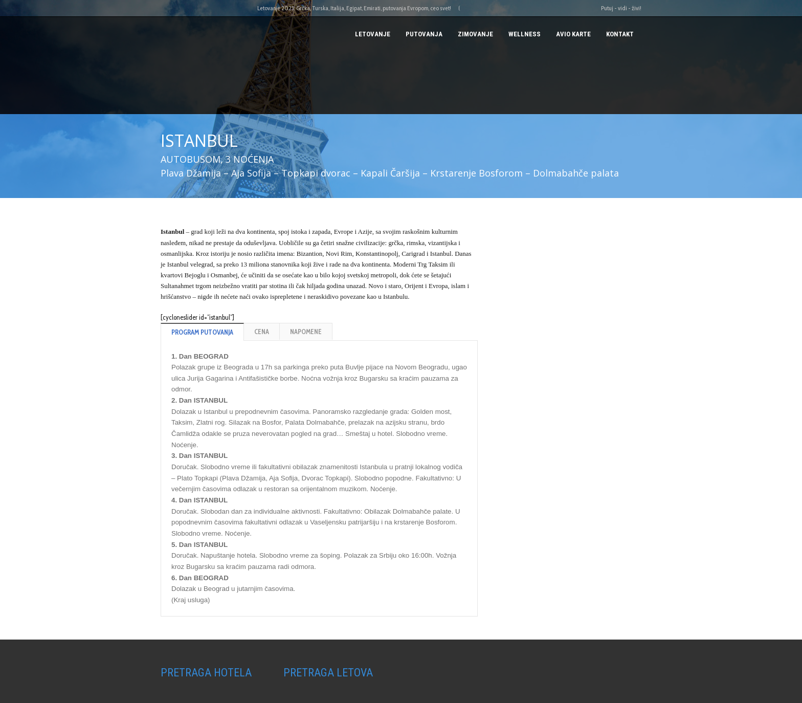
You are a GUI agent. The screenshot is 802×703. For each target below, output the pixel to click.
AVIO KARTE (573, 34)
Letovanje (372, 34)
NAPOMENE (306, 331)
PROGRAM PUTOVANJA (202, 332)
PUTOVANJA (424, 34)
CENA (261, 331)
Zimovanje (475, 34)
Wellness (524, 34)
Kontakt (620, 34)
